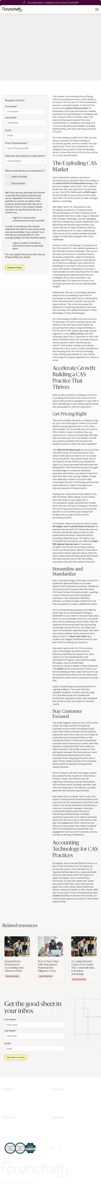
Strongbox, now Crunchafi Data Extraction (73, 526)
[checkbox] (25, 180)
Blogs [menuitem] (5, 1125)
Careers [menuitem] (56, 1132)
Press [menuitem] (54, 1129)
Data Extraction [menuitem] (10, 1097)
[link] (12, 9)
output (60, 668)
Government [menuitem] (58, 1104)
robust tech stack (78, 636)
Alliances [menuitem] (56, 1125)
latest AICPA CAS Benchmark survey (74, 183)
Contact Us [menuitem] (57, 1135)
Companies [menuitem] (57, 1110)
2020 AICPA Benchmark (68, 450)
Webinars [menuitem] (7, 1129)
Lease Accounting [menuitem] (11, 1094)
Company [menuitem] (58, 1117)
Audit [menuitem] (54, 1094)
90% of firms (77, 334)
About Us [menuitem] (56, 1122)
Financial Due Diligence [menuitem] (63, 1100)
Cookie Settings (9, 1187)
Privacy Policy (12, 257)
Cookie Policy (24, 1187)
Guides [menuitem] (5, 1132)
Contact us (57, 895)
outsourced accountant (76, 108)
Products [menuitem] (8, 1089)
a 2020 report (90, 192)
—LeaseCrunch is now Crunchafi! (53, 2)
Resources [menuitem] (8, 1117)
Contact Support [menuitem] (10, 1135)
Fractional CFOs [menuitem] (60, 1107)
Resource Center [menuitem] (10, 1122)
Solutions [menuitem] (58, 1089)
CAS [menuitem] (54, 1097)
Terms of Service (53, 1187)
